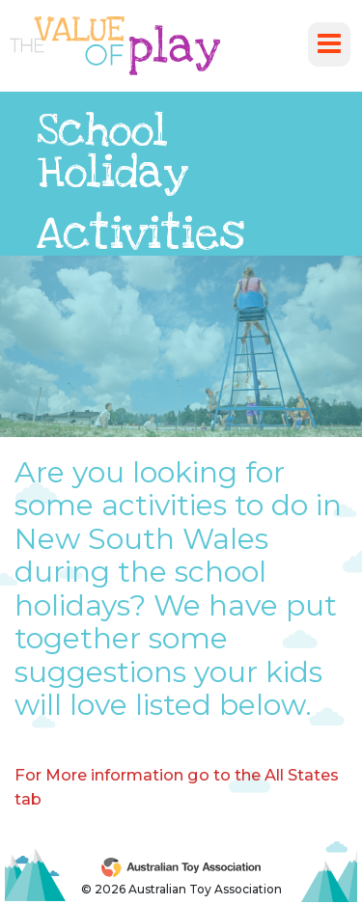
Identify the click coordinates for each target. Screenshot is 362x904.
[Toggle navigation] (329, 44)
